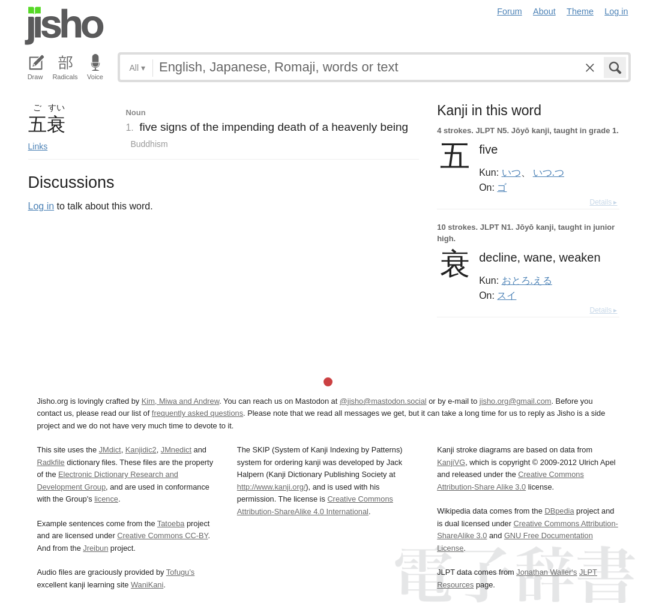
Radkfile (51, 462)
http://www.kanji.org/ (271, 486)
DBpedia (559, 510)
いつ (511, 172)
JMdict (110, 449)
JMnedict (176, 449)
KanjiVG (451, 462)
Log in (616, 11)
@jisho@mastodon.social (383, 401)
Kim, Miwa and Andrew (180, 401)
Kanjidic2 (141, 449)
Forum (509, 11)
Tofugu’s (180, 572)
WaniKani (147, 584)
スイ (506, 295)
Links (38, 146)
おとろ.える (527, 280)
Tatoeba (171, 523)
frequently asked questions (197, 413)
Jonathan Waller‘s (546, 572)
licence (106, 498)
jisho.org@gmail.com (516, 401)
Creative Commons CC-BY (162, 535)
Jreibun (95, 548)
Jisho (64, 26)
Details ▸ (603, 202)
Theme (580, 11)
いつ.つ (548, 172)
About (544, 11)
